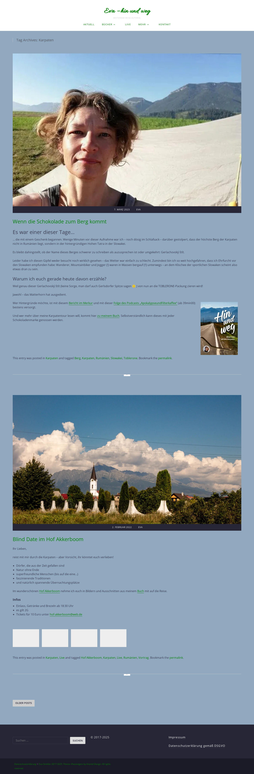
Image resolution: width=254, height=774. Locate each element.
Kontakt (165, 24)
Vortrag (143, 658)
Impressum (177, 737)
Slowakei (116, 358)
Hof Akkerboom (49, 591)
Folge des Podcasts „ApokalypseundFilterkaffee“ (145, 303)
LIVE (128, 24)
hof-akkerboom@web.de (66, 614)
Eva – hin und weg (127, 11)
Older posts (23, 703)
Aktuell (88, 24)
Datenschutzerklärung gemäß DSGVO (197, 746)
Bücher (107, 24)
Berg (77, 358)
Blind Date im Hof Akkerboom (48, 539)
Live (62, 658)
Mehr (142, 24)
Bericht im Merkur (81, 303)
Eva (138, 209)
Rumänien (102, 358)
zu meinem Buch (108, 316)
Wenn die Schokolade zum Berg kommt (60, 221)
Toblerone (130, 358)
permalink (165, 358)
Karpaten (52, 358)
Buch (140, 591)
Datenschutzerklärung (25, 764)
